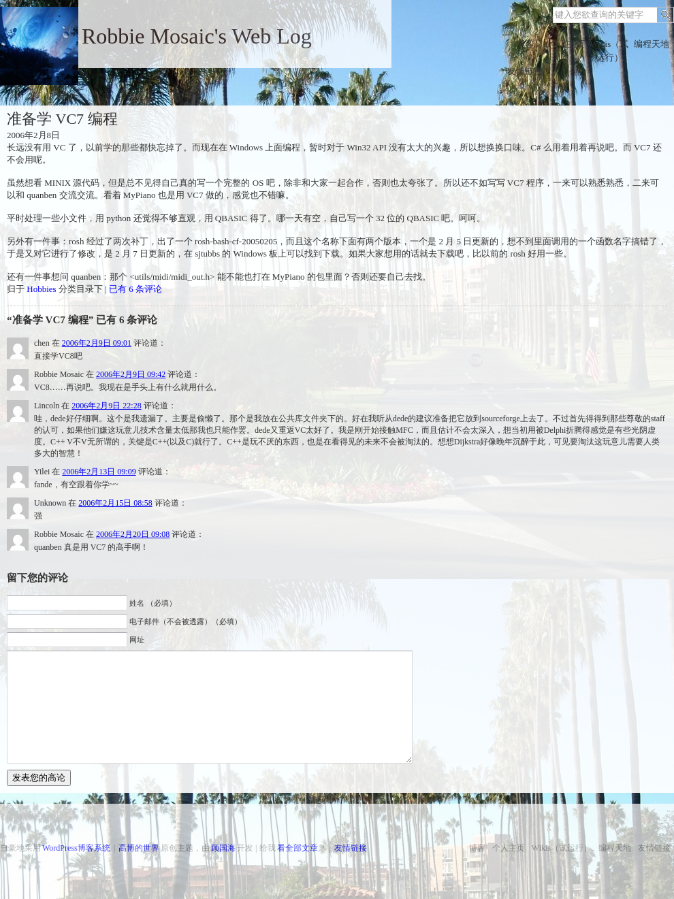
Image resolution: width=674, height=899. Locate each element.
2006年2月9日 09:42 (130, 374)
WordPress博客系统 (76, 848)
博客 (525, 44)
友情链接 (525, 71)
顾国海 (223, 848)
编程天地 (651, 44)
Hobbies (41, 289)
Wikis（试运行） (609, 51)
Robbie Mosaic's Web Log (197, 36)
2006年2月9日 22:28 (106, 405)
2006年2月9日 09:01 (96, 343)
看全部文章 (297, 848)
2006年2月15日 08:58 (115, 503)
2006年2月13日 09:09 (98, 471)
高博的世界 (138, 848)
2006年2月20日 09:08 (133, 534)
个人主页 (567, 44)
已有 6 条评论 (135, 289)
